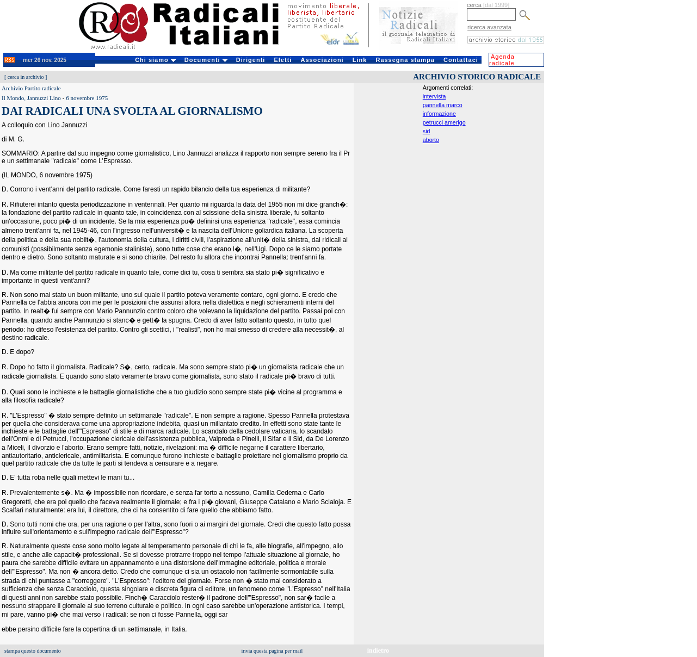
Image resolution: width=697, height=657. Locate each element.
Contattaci (460, 60)
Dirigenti (251, 60)
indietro (378, 650)
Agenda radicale (502, 59)
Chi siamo (155, 60)
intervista (434, 96)
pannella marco (442, 105)
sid (426, 131)
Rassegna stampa (405, 60)
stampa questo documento (32, 651)
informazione (439, 113)
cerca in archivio (26, 77)
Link (360, 60)
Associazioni (321, 60)
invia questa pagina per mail (272, 651)
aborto (431, 140)
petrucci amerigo (444, 122)
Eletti (283, 60)
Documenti (205, 60)
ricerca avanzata (489, 27)
